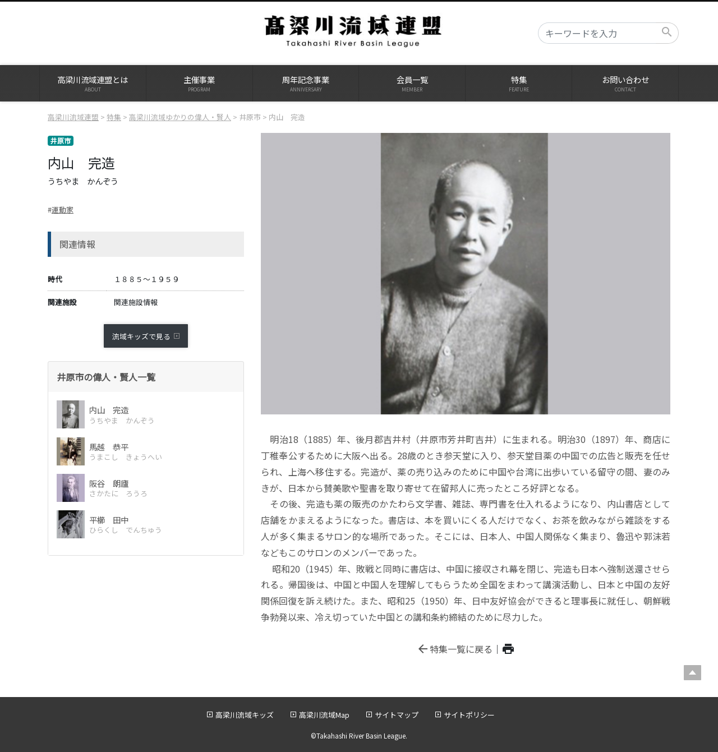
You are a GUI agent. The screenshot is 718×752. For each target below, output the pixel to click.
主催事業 (199, 83)
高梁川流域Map (324, 714)
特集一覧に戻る (454, 649)
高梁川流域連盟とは (92, 83)
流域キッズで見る (141, 336)
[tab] (145, 377)
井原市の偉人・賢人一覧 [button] (106, 377)
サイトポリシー (469, 714)
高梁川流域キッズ (244, 714)
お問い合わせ (625, 83)
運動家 (62, 209)
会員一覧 (412, 83)
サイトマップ (396, 714)
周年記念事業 (306, 83)
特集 (518, 83)
